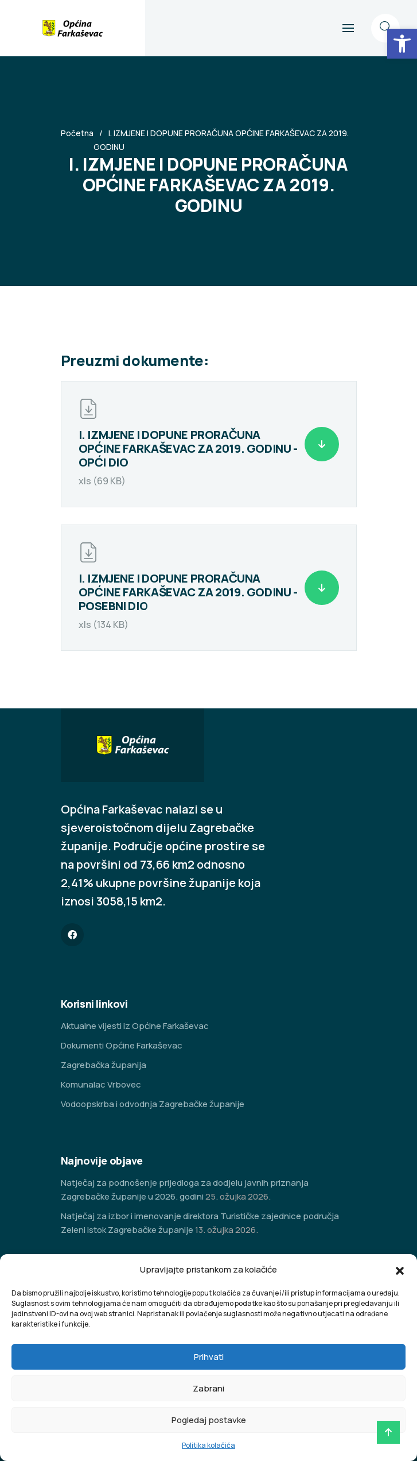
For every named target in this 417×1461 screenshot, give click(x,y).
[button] (400, 1269)
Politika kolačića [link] (208, 1445)
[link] (402, 44)
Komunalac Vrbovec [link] (101, 1084)
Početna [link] (77, 133)
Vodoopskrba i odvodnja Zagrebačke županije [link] (152, 1104)
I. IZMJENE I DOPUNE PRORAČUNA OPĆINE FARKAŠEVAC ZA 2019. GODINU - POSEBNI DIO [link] (188, 592)
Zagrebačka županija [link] (103, 1065)
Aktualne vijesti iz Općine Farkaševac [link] (135, 1026)
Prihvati (209, 1357)
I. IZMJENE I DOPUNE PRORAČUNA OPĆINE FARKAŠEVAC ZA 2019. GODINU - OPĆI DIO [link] (188, 448)
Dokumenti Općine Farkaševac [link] (121, 1045)
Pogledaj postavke (209, 1420)
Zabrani (208, 1388)
